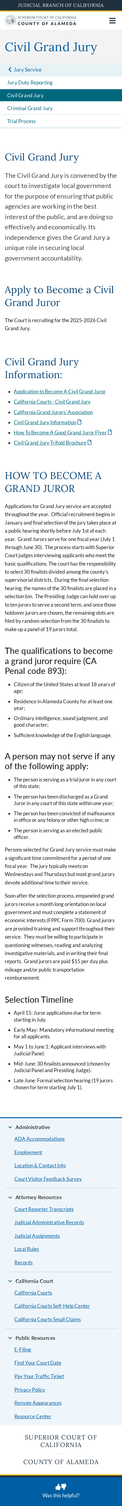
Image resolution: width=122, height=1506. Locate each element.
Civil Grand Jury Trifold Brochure (50, 443)
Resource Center (32, 1416)
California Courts (33, 1293)
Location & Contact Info (40, 1165)
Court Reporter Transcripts (44, 1209)
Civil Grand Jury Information (45, 422)
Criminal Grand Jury (30, 108)
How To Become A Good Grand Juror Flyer (60, 432)
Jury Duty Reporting (30, 82)
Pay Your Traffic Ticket (39, 1376)
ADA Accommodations (39, 1139)
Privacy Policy (29, 1390)
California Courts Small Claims (47, 1319)
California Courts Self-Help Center (52, 1306)
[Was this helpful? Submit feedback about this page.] (61, 1491)
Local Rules (26, 1249)
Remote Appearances (38, 1403)
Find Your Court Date (37, 1363)
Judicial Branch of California (61, 5)
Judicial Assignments (37, 1236)
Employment (28, 1152)
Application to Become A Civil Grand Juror (60, 391)
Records (23, 1262)
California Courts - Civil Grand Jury (52, 402)
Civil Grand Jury (25, 95)
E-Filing (22, 1349)
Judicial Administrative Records (49, 1222)
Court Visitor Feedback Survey (48, 1179)
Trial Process (21, 121)
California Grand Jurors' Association (53, 412)
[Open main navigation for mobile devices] (112, 20)
